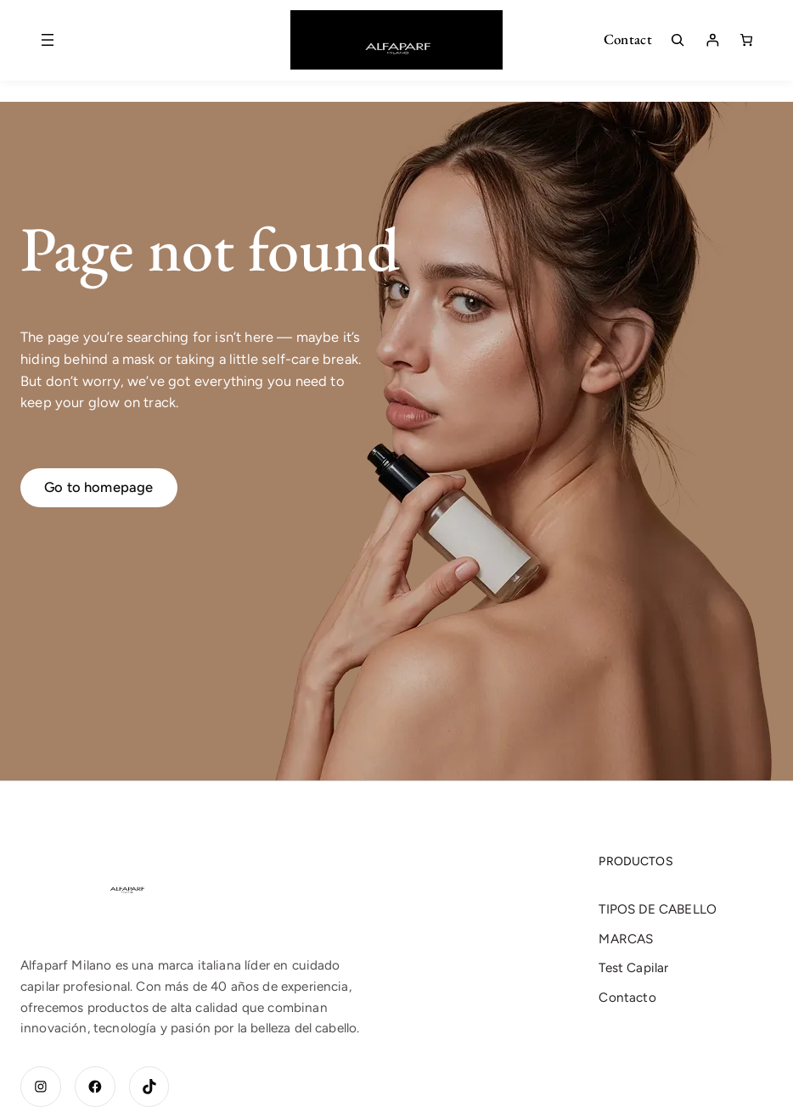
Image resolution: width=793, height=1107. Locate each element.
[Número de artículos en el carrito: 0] (746, 40)
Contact (628, 39)
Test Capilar (633, 968)
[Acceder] (712, 40)
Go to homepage (99, 486)
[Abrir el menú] (47, 40)
